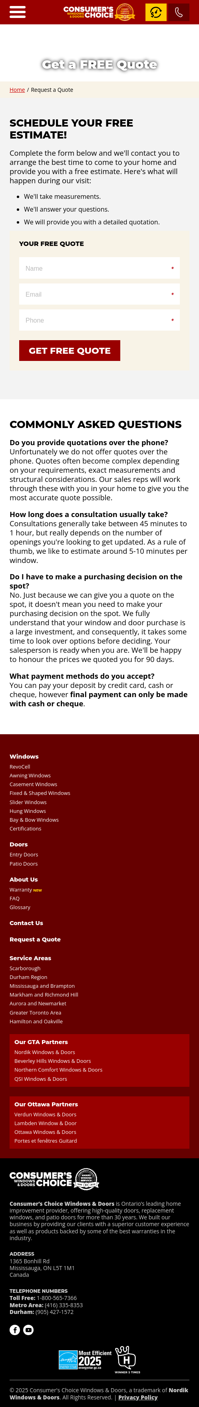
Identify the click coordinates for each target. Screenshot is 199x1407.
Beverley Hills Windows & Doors (52, 1060)
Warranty (21, 889)
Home (17, 89)
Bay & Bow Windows (34, 819)
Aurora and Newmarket (38, 1003)
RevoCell (20, 766)
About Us (24, 879)
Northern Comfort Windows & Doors (58, 1069)
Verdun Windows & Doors (45, 1114)
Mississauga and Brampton (42, 985)
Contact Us (26, 923)
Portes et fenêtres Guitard (45, 1140)
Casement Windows (33, 784)
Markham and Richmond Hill (44, 994)
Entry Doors (24, 854)
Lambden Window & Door (45, 1123)
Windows (24, 756)
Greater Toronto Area (35, 1012)
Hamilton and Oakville (36, 1021)
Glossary (20, 907)
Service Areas (30, 958)
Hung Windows (28, 810)
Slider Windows (28, 802)
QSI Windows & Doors (40, 1078)
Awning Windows (30, 775)
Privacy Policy (137, 1397)
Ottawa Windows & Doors (45, 1132)
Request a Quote (35, 939)
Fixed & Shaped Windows (40, 793)
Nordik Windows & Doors (44, 1052)
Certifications (25, 828)
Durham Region (28, 977)
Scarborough (25, 968)
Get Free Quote (70, 350)
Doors (19, 844)
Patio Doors (24, 863)
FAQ (15, 898)
